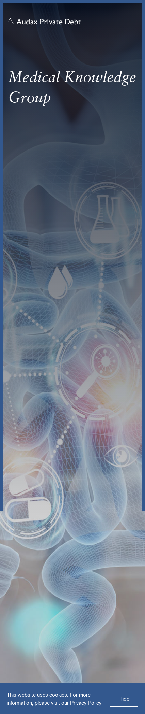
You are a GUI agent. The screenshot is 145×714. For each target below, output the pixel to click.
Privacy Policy (85, 702)
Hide (123, 698)
